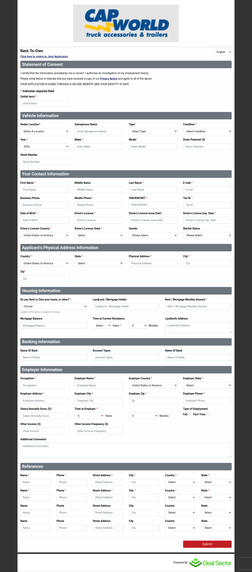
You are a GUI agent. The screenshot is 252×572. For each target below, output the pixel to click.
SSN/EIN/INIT (138, 198)
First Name (27, 182)
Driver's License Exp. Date (199, 213)
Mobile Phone (83, 198)
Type (132, 124)
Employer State (193, 378)
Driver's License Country (35, 228)
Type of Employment (195, 408)
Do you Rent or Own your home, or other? (45, 299)
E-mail (188, 182)
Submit (207, 544)
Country (26, 256)
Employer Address (32, 393)
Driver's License (85, 213)
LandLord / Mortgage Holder (110, 299)
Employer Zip (137, 393)
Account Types (101, 350)
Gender (133, 228)
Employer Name (85, 378)
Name (24, 475)
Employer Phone (194, 393)
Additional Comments (33, 439)
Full (185, 414)
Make (79, 139)
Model (132, 139)
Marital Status (191, 228)
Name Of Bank (28, 350)
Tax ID (187, 198)
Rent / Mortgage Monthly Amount (186, 299)
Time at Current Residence (109, 318)
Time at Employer (86, 408)
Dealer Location (30, 124)
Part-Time (199, 414)
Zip (22, 271)
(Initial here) (28, 96)
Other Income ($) (30, 424)
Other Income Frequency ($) (91, 424)
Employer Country (140, 378)
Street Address (102, 475)
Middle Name (83, 182)
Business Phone (30, 198)
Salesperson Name (86, 124)
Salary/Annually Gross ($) (36, 408)
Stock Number (28, 154)
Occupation (28, 378)
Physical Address (140, 256)
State (79, 256)
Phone (61, 475)
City (186, 256)
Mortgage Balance (31, 318)
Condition (190, 124)
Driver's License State (88, 228)
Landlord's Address (176, 318)
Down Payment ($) (194, 139)
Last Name (136, 182)
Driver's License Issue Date (145, 213)
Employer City (84, 393)
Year (24, 139)
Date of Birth (28, 213)
